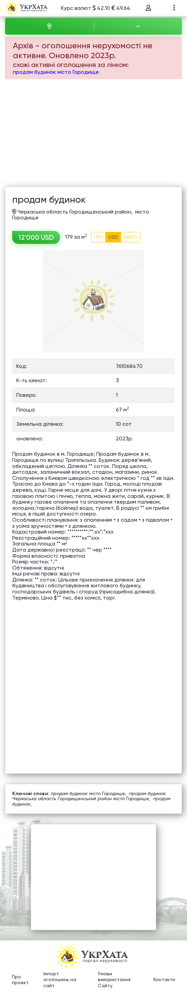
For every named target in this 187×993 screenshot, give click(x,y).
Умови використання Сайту (114, 979)
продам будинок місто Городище (56, 72)
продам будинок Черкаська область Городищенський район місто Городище (89, 796)
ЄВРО (130, 237)
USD (113, 237)
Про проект (20, 980)
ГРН (98, 237)
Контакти (164, 979)
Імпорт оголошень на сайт (59, 979)
